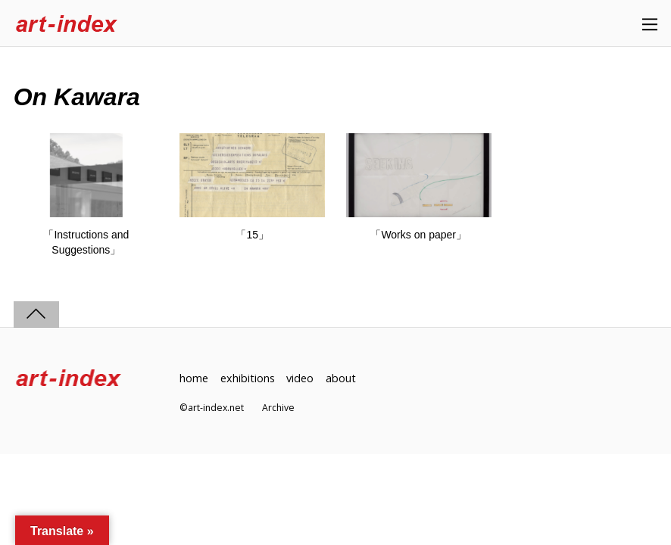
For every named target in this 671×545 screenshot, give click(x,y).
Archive (278, 407)
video (300, 378)
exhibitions (247, 378)
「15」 (252, 235)
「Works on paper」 (418, 235)
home (193, 378)
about (341, 378)
